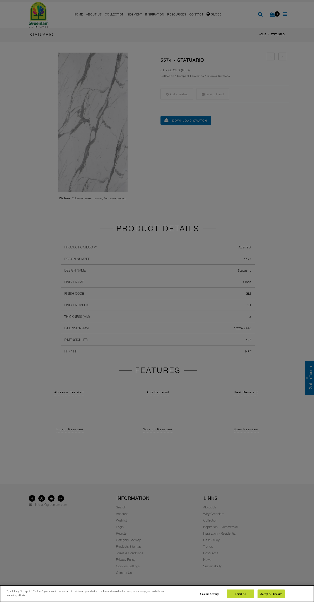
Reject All (240, 593)
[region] (157, 593)
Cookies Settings (209, 593)
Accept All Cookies (271, 593)
